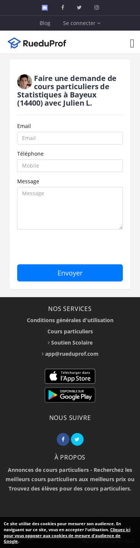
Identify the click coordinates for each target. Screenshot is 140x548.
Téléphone (30, 153)
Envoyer (70, 272)
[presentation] (74, 249)
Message (28, 181)
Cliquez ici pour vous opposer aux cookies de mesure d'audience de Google (67, 535)
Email (24, 126)
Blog (45, 23)
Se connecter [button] (81, 23)
